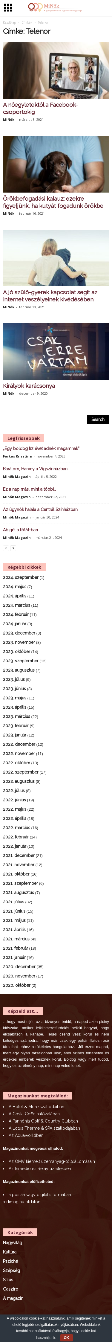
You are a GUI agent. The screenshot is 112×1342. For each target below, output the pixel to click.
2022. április (14, 818)
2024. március (16, 605)
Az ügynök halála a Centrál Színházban (40, 509)
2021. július (13, 901)
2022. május (14, 809)
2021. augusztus (18, 892)
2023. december (19, 633)
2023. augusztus (19, 670)
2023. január (14, 735)
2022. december (19, 744)
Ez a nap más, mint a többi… (29, 489)
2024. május (14, 586)
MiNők (8, 119)
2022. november (19, 753)
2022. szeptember (21, 772)
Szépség (11, 1270)
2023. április (14, 707)
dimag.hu (15, 1201)
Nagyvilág (12, 1242)
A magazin (13, 1298)
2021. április (14, 929)
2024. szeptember (21, 577)
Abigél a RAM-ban (20, 529)
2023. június (14, 688)
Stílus (8, 1279)
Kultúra (9, 1252)
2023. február (16, 725)
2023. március (16, 716)
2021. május (14, 920)
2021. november (18, 864)
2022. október (16, 762)
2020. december (19, 966)
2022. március (16, 827)
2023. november (19, 642)
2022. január (14, 846)
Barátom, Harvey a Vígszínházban (35, 468)
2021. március (16, 939)
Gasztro (10, 1289)
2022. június (14, 799)
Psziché (10, 1261)
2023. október (16, 651)
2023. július (14, 679)
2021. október (16, 874)
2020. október (16, 985)
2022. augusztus (19, 781)
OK (66, 1338)
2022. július (14, 790)
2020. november (19, 976)
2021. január (14, 957)
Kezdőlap (9, 22)
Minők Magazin (17, 476)
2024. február (16, 614)
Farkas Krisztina (17, 456)
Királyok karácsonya (29, 385)
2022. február (16, 837)
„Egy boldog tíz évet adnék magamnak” (41, 448)
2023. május (14, 698)
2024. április (14, 596)
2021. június (14, 911)
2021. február (15, 948)
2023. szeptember (21, 660)
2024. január (14, 623)
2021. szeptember (20, 883)
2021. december (19, 855)
